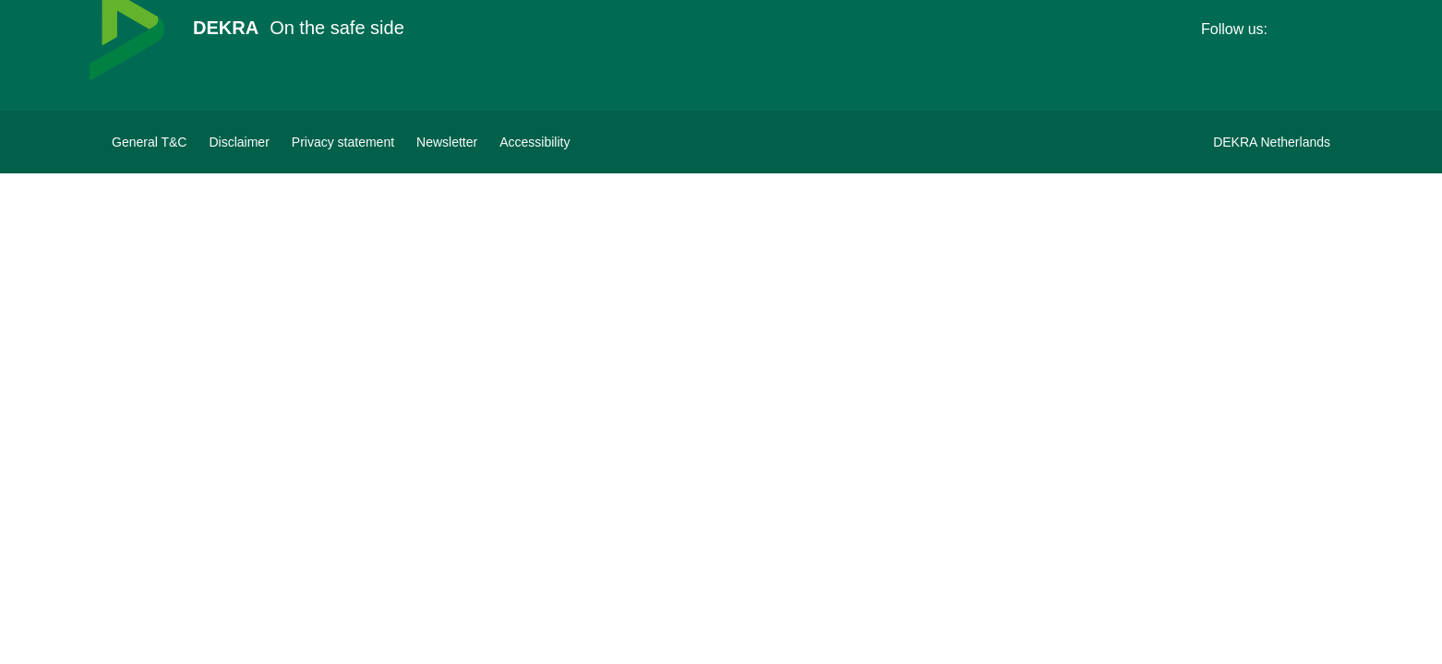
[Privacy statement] (343, 142)
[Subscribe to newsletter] (446, 142)
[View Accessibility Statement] (534, 142)
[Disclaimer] (239, 142)
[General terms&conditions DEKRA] (149, 142)
